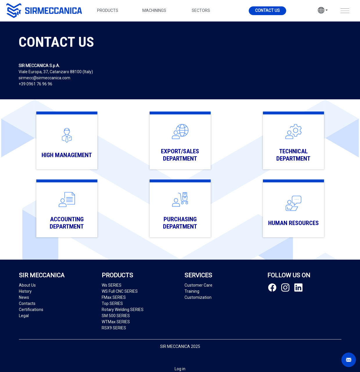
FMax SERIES (114, 297)
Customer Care (198, 285)
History (25, 291)
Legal (24, 315)
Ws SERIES (111, 285)
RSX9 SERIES (114, 328)
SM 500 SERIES (116, 315)
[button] (322, 11)
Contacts (27, 303)
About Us (27, 285)
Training (192, 291)
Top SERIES (112, 303)
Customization (198, 297)
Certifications (31, 309)
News (24, 297)
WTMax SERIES (116, 321)
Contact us (267, 10)
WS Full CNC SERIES (120, 291)
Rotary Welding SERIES (123, 309)
